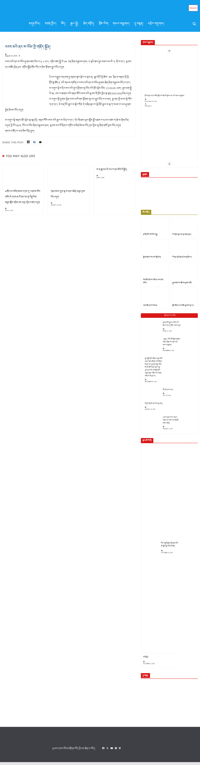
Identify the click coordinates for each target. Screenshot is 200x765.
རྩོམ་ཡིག (103, 24)
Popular (168, 318)
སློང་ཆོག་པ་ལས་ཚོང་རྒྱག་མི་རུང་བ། (182, 308)
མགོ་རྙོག (143, 659)
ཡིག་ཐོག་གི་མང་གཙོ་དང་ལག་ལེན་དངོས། (151, 284)
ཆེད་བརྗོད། (88, 24)
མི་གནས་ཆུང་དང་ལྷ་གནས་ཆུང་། (181, 236)
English (193, 8)
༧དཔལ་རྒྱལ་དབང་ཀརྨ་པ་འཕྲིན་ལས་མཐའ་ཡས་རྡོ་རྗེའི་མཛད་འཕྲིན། (169, 422)
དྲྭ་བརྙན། (139, 24)
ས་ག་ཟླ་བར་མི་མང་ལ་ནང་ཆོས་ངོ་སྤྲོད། (110, 169)
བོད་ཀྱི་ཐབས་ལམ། (166, 392)
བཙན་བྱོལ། (51, 24)
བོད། (63, 24)
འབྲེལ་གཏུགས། (156, 24)
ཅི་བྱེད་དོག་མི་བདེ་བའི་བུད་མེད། (152, 406)
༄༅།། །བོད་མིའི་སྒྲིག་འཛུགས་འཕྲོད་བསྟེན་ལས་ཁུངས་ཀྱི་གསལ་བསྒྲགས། (170, 344)
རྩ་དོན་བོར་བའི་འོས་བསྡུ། (148, 236)
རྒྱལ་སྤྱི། (74, 24)
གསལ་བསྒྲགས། (121, 24)
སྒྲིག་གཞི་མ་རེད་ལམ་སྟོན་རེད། (150, 259)
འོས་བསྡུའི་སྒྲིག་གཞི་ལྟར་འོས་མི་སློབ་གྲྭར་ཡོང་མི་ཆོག (168, 547)
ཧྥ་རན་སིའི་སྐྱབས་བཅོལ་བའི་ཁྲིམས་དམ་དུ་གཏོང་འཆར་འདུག (170, 327)
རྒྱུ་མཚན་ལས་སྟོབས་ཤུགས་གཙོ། (181, 285)
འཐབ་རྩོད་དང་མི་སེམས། (148, 308)
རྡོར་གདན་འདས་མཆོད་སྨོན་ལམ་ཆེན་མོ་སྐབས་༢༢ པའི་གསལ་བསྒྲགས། (163, 99)
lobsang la (146, 109)
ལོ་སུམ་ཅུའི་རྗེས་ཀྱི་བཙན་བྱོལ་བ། (181, 259)
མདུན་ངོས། (34, 24)
